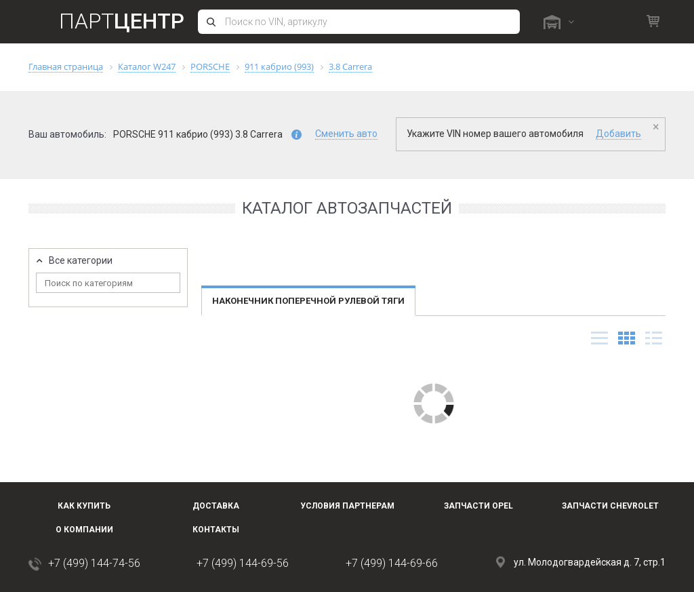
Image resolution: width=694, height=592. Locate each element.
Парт (121, 21)
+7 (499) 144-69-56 (243, 563)
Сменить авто (346, 133)
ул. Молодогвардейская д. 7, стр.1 (590, 562)
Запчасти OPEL (478, 506)
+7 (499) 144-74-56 (94, 563)
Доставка (215, 506)
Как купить (84, 506)
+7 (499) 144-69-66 (392, 563)
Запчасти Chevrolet (610, 506)
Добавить (618, 133)
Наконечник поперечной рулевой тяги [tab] (308, 301)
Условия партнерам (347, 506)
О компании (84, 529)
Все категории (81, 261)
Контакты (215, 529)
